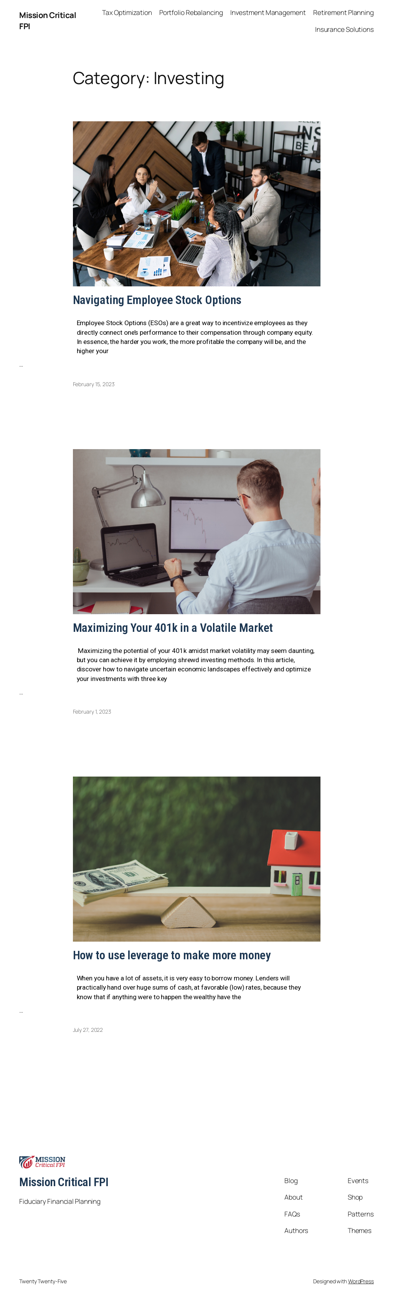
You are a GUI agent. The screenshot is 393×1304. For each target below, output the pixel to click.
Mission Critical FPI (63, 1182)
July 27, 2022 (88, 1029)
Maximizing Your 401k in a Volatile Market (173, 628)
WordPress (361, 1281)
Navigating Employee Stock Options (157, 300)
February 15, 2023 (94, 384)
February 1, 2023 (92, 711)
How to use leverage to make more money (172, 955)
